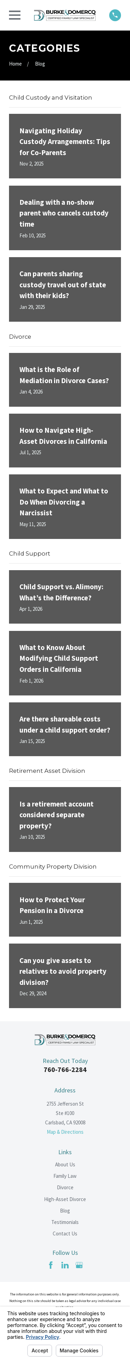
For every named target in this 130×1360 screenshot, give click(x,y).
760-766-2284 (65, 1069)
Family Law (65, 1176)
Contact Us (65, 1233)
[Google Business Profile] (79, 1265)
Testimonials (65, 1222)
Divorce (65, 1187)
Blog (65, 1210)
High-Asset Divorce (65, 1199)
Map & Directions (65, 1132)
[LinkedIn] (65, 1265)
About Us (65, 1164)
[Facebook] (50, 1265)
